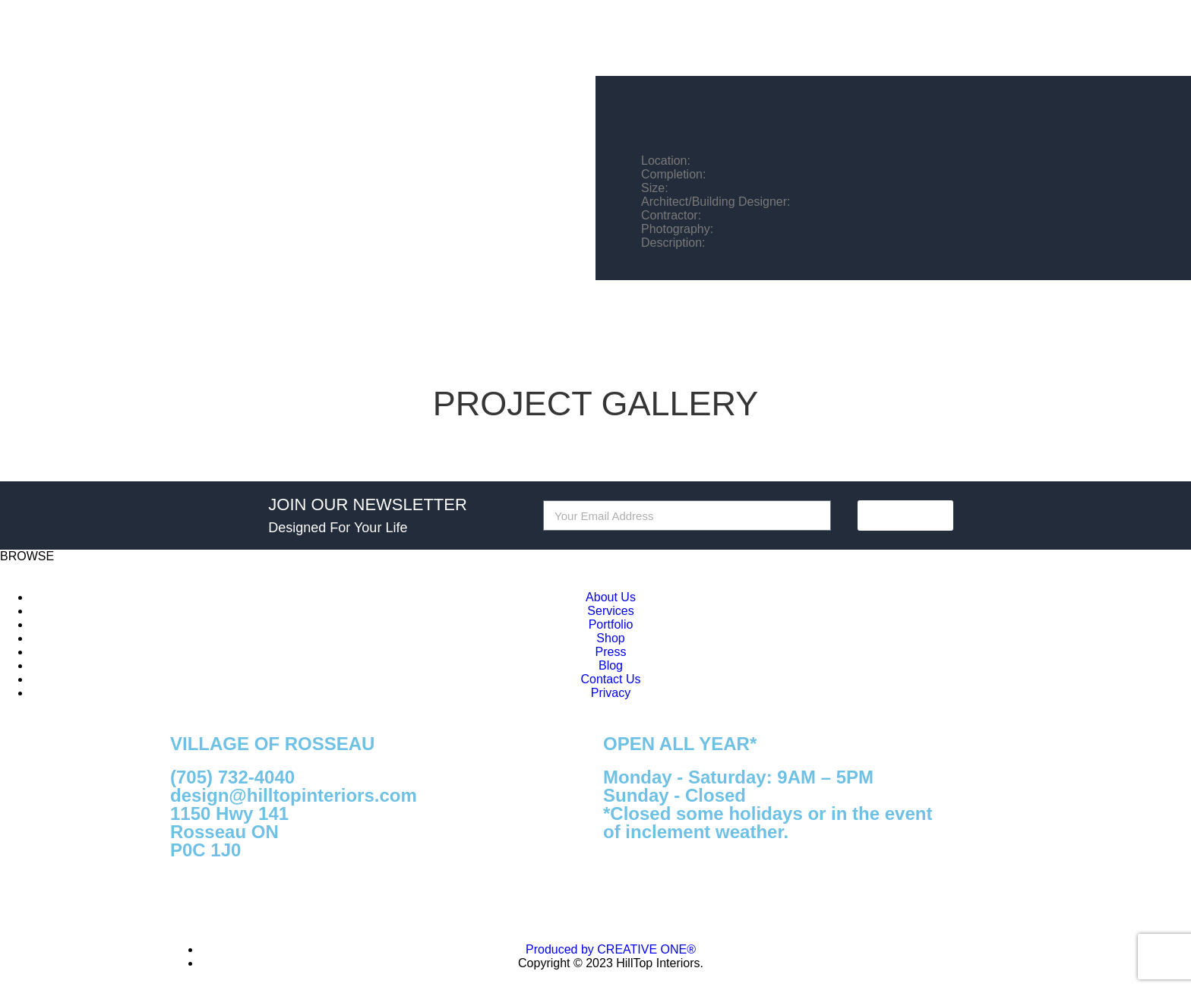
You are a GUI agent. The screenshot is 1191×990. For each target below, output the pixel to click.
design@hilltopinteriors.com (293, 795)
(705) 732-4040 (232, 777)
